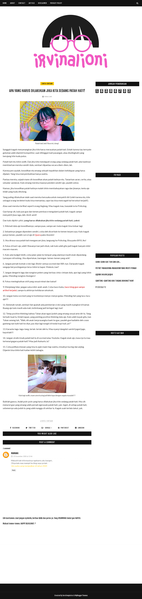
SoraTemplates (68, 595)
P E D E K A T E (101, 287)
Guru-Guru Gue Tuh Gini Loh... (108, 262)
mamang (14, 453)
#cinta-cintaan (46, 421)
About (12, 3)
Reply (13, 470)
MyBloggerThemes (81, 595)
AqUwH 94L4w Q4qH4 (104, 274)
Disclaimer (42, 3)
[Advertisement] (53, 533)
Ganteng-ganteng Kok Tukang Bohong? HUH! (115, 281)
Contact (21, 3)
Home (5, 3)
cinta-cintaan (47, 84)
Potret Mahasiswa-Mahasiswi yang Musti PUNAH (116, 268)
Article (32, 3)
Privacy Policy (56, 3)
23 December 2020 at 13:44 (22, 456)
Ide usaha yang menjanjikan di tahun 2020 (29, 466)
